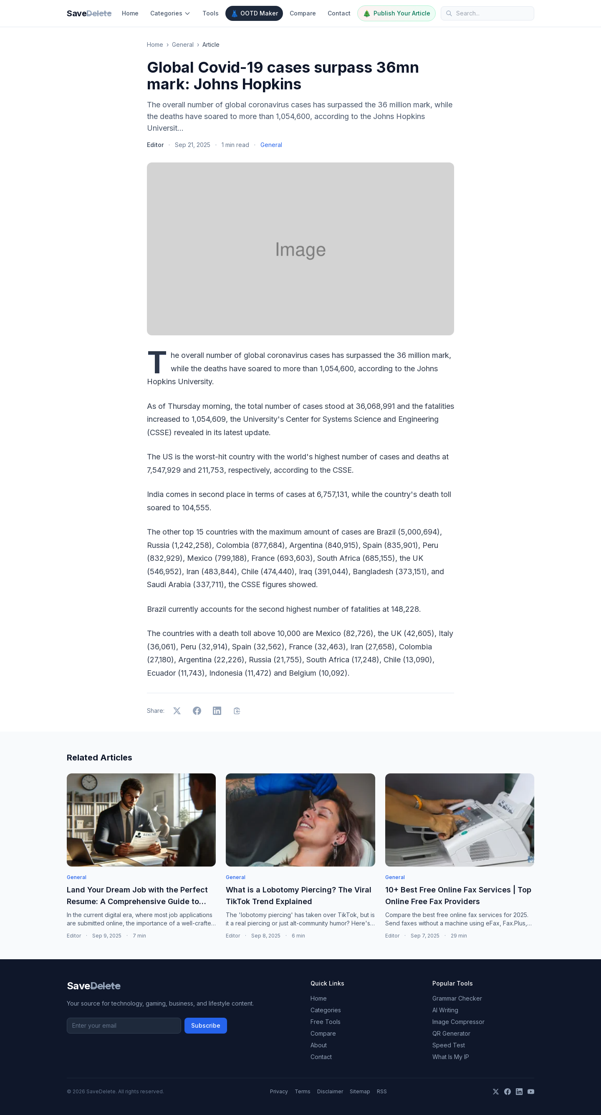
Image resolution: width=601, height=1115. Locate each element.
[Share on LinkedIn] (217, 710)
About (319, 1045)
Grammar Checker (457, 998)
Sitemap (360, 1091)
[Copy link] (237, 710)
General (183, 44)
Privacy (279, 1091)
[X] (495, 1091)
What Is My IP (450, 1056)
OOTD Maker (254, 13)
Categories (170, 13)
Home (130, 13)
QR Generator (451, 1033)
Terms (303, 1091)
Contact (339, 13)
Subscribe (205, 1025)
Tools (210, 13)
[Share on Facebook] (197, 710)
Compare (303, 13)
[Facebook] (507, 1091)
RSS (382, 1091)
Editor (155, 144)
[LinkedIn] (519, 1091)
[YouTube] (531, 1091)
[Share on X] (176, 710)
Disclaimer (330, 1091)
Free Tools (326, 1021)
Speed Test (448, 1045)
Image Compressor (458, 1021)
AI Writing (445, 1010)
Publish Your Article (396, 13)
